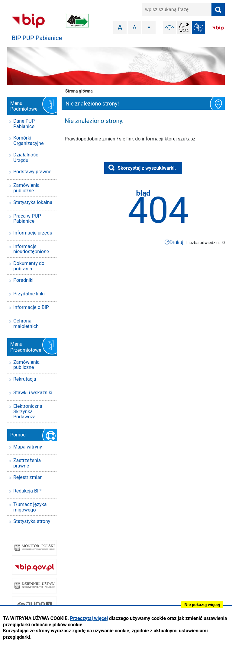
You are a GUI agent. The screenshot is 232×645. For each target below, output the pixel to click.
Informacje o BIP (31, 307)
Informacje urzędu (32, 233)
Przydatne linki (29, 294)
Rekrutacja (24, 379)
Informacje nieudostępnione (31, 249)
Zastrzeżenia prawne (27, 463)
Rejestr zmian (28, 477)
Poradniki (23, 280)
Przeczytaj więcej (89, 618)
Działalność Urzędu (25, 157)
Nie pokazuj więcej (202, 604)
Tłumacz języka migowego (30, 507)
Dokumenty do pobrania (28, 266)
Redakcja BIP (27, 491)
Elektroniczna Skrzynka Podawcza (27, 411)
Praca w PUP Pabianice (27, 218)
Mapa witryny (27, 447)
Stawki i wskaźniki (32, 392)
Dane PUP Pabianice (24, 123)
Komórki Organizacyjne (28, 140)
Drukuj (176, 242)
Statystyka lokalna (32, 202)
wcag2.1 (184, 27)
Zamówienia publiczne (26, 188)
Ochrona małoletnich (26, 323)
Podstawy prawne (32, 172)
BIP (218, 28)
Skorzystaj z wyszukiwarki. (147, 168)
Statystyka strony (31, 521)
